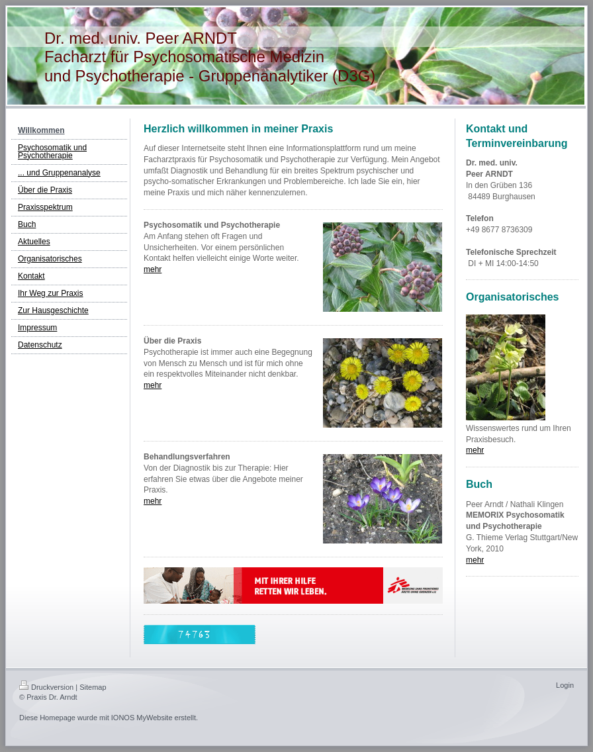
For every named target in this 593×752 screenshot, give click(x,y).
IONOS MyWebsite (142, 718)
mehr (152, 269)
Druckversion (46, 687)
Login (565, 685)
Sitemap (92, 687)
